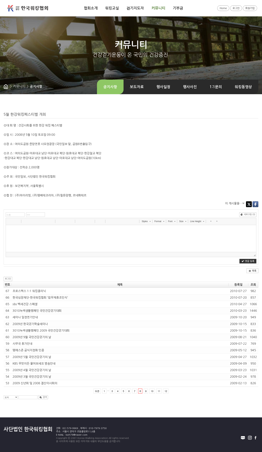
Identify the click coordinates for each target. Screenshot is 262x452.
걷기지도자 (135, 8)
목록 (252, 271)
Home (223, 8)
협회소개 (91, 8)
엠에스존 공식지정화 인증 (28, 350)
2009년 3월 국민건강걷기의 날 (32, 376)
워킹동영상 (243, 87)
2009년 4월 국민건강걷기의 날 (32, 370)
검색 (43, 397)
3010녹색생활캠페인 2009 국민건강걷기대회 (41, 330)
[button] (9, 221)
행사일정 (163, 87)
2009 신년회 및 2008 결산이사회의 (35, 383)
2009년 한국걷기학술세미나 (30, 323)
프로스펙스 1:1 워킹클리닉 (29, 290)
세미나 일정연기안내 (25, 317)
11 (159, 391)
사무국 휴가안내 (22, 343)
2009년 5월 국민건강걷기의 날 (32, 356)
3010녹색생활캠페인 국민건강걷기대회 (37, 310)
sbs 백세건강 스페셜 (25, 304)
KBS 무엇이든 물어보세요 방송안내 (34, 363)
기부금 (178, 8)
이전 (97, 391)
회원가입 (250, 8)
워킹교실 (112, 8)
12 (165, 391)
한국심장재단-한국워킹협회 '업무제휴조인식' (40, 297)
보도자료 (137, 87)
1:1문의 (216, 87)
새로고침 (248, 214)
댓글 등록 (248, 261)
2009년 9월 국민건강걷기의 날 (32, 337)
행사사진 (190, 87)
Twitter (249, 204)
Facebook (255, 204)
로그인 (236, 8)
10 (152, 391)
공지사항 (110, 87)
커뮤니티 (158, 8)
